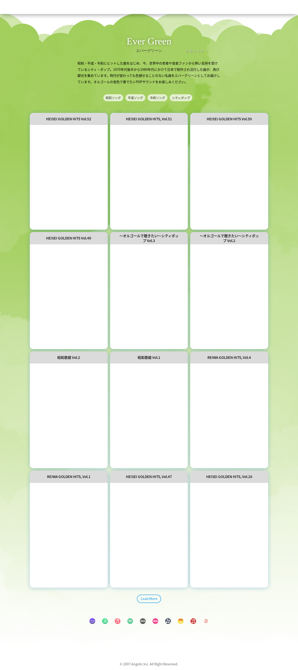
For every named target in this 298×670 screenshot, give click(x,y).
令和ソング (157, 98)
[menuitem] (148, 7)
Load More (149, 599)
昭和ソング (113, 98)
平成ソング (135, 98)
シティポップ (181, 98)
